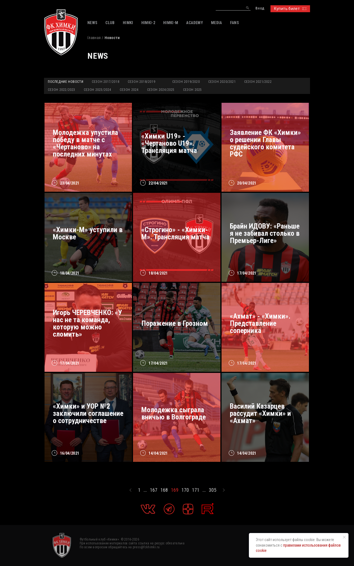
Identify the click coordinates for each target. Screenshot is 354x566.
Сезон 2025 (192, 90)
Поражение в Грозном (174, 323)
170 (185, 490)
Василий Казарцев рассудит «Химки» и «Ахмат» (260, 413)
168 (164, 490)
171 (195, 490)
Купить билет (290, 8)
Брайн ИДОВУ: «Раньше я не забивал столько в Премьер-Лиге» (265, 233)
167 (153, 490)
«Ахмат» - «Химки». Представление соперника (260, 323)
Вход (260, 8)
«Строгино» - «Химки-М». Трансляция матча (175, 233)
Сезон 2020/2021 (222, 82)
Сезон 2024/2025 (161, 90)
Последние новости (65, 82)
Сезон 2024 (129, 90)
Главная (94, 37)
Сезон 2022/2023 (61, 90)
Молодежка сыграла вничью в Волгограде (173, 413)
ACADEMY (194, 23)
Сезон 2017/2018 (105, 82)
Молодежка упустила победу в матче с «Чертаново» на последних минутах (85, 143)
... (145, 490)
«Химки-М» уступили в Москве (88, 233)
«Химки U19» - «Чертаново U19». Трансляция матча (169, 143)
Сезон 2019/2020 (186, 82)
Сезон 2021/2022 (258, 82)
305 (212, 490)
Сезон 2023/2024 (97, 90)
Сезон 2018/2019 (141, 82)
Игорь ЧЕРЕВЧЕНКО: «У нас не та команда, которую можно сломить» (87, 323)
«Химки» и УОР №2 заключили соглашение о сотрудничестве (88, 413)
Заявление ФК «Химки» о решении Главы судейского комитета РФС (265, 143)
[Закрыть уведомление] (344, 537)
